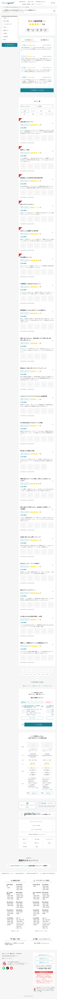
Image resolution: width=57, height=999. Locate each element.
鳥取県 (8, 915)
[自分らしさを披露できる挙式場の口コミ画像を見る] (23, 245)
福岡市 (17, 927)
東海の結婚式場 (10, 902)
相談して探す (31, 1)
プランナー (33, 111)
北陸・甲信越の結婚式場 (11, 893)
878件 (48, 763)
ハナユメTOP (5, 953)
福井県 (11, 898)
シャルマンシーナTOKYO (47, 749)
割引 (25, 114)
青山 (17, 919)
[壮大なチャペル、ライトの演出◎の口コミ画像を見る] (23, 578)
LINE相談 (7, 944)
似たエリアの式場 (43, 825)
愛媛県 (17, 913)
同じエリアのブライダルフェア (41, 821)
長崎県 (8, 921)
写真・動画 (6, 21)
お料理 (5, 33)
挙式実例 (5, 36)
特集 (4, 39)
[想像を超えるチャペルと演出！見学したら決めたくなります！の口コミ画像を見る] (23, 495)
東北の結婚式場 (19, 884)
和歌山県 (21, 907)
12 (35, 674)
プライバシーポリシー (7, 958)
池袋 (23, 919)
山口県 (8, 913)
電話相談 (11, 944)
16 (52, 674)
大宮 (23, 923)
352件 (33, 763)
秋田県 (21, 887)
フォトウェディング (45, 943)
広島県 (8, 911)
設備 (33, 114)
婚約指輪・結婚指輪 (26, 4)
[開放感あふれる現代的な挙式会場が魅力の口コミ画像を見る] (23, 192)
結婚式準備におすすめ (41, 1)
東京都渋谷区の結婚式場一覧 (32, 873)
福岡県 (8, 919)
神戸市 (20, 926)
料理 (41, 111)
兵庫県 (21, 903)
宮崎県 (11, 923)
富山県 (11, 897)
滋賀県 (21, 905)
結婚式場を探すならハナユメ (7, 873)
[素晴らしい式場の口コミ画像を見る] (23, 166)
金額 (49, 111)
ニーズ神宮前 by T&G (32, 749)
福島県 (21, 886)
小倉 (21, 927)
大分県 (8, 923)
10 (27, 674)
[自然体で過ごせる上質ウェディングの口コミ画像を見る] (23, 552)
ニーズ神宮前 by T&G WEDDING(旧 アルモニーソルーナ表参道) (15, 7)
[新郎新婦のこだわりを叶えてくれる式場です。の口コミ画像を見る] (23, 326)
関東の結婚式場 (19, 892)
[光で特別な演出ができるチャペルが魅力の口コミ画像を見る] (23, 439)
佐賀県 (11, 919)
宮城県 (17, 886)
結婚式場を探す (23, 1)
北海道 (8, 887)
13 (40, 674)
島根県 (11, 913)
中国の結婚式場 (10, 910)
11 (31, 674)
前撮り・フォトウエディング (37, 4)
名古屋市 (18, 924)
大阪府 (17, 903)
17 (37, 678)
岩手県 (17, 889)
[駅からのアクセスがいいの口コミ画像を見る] (23, 219)
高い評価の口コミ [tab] (29, 40)
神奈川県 (18, 895)
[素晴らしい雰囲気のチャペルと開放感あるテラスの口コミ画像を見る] (23, 658)
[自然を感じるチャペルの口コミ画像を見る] (23, 138)
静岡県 (11, 905)
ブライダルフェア (7, 24)
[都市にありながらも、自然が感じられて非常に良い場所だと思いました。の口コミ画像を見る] (23, 356)
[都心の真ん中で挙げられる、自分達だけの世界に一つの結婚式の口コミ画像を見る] (23, 525)
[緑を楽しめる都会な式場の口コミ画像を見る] (23, 467)
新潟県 (8, 897)
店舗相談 (15, 943)
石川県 (8, 898)
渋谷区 (17, 921)
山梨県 (8, 895)
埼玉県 (22, 895)
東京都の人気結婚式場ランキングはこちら (37, 834)
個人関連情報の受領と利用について (10, 955)
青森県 (17, 887)
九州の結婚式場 (10, 918)
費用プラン (6, 30)
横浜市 (21, 921)
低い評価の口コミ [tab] (45, 40)
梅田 (17, 926)
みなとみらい (19, 923)
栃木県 (21, 897)
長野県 (11, 895)
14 (44, 674)
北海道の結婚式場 (11, 885)
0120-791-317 (44, 968)
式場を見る (34, 793)
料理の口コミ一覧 (36, 685)
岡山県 (11, 911)
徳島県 (21, 911)
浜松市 (22, 924)
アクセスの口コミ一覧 (46, 685)
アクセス (41, 114)
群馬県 (17, 899)
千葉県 (21, 894)
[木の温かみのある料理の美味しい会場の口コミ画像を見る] (23, 631)
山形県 (21, 889)
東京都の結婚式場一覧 (19, 873)
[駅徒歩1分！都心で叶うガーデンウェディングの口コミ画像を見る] (23, 384)
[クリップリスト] (51, 3)
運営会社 (12, 953)
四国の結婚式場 (19, 910)
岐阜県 (11, 903)
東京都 (17, 894)
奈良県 (17, 907)
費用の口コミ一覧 (26, 685)
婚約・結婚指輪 (37, 943)
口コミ (5, 27)
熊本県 (11, 921)
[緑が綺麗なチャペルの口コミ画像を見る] (23, 272)
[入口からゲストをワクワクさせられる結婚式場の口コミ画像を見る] (23, 411)
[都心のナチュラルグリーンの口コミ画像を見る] (23, 605)
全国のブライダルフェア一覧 (41, 931)
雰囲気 (24, 111)
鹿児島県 (9, 924)
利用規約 (18, 953)
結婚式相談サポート (9, 943)
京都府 (17, 905)
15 (48, 674)
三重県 (8, 905)
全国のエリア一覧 (15, 931)
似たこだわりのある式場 (42, 829)
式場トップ (6, 18)
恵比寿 (20, 919)
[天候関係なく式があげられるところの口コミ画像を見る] (23, 298)
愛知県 (8, 903)
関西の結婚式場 (19, 902)
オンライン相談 (21, 943)
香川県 (17, 911)
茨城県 (17, 897)
